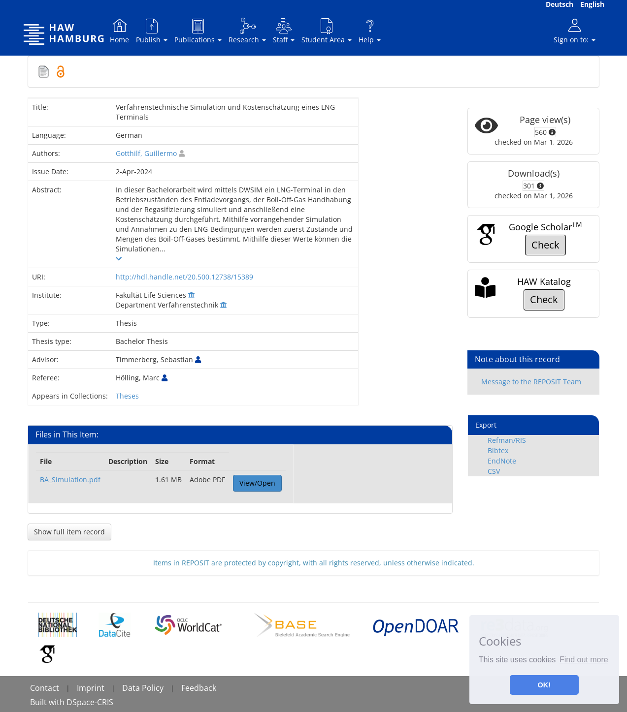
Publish (151, 30)
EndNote (502, 460)
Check (545, 244)
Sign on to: (574, 30)
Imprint (90, 687)
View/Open (257, 483)
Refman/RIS (507, 440)
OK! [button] (544, 685)
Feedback (198, 687)
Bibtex (498, 450)
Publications (198, 30)
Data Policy (143, 687)
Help (370, 30)
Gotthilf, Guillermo (146, 153)
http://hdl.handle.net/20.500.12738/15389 (184, 276)
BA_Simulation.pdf (70, 479)
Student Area (326, 30)
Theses (127, 396)
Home (119, 30)
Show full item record (69, 531)
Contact (44, 687)
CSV (494, 471)
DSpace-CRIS (89, 702)
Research (247, 30)
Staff (284, 30)
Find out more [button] (584, 659)
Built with (48, 702)
